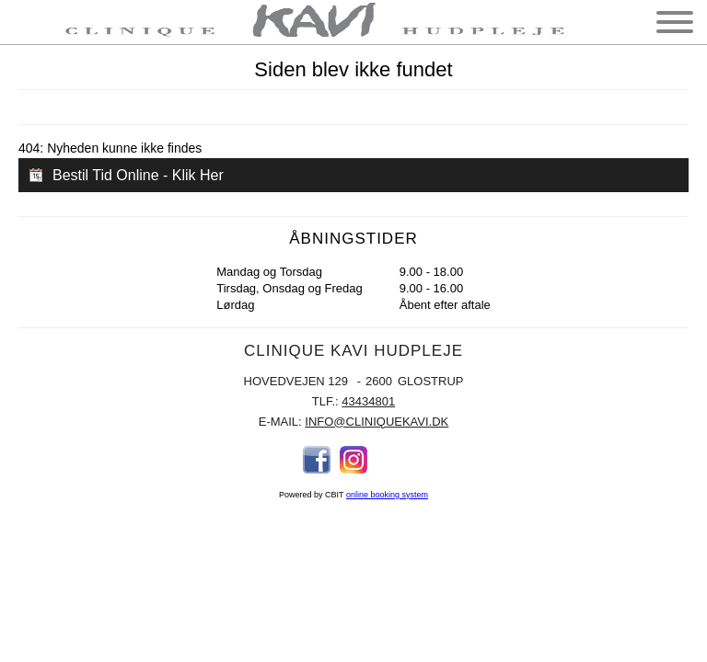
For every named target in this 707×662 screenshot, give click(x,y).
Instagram (353, 460)
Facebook (316, 460)
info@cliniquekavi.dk (376, 421)
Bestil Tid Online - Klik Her (138, 175)
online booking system (387, 494)
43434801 (368, 401)
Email (390, 460)
